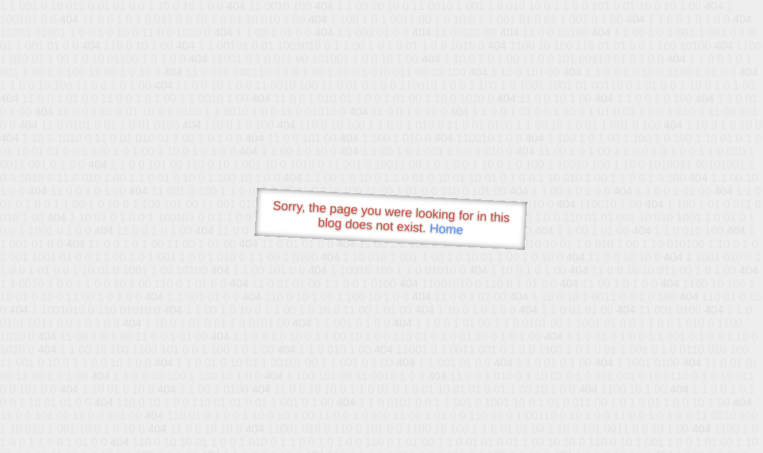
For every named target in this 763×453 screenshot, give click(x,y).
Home (446, 229)
